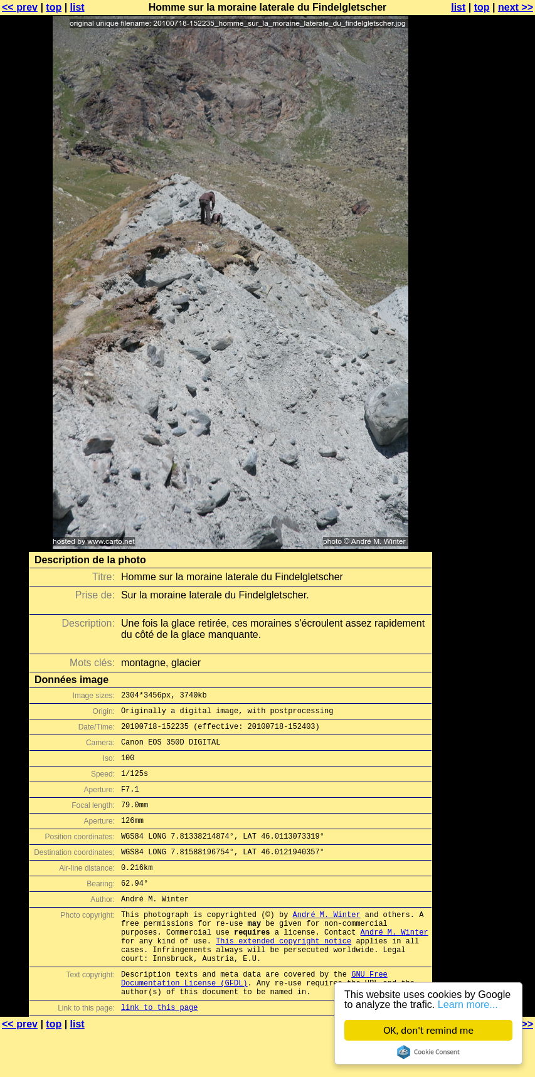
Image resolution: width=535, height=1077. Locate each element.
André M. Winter (327, 942)
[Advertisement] (484, 310)
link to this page (159, 1052)
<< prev (20, 7)
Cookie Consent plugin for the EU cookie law (428, 1052)
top (53, 7)
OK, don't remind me (428, 1030)
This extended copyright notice (283, 974)
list (77, 7)
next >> (515, 7)
